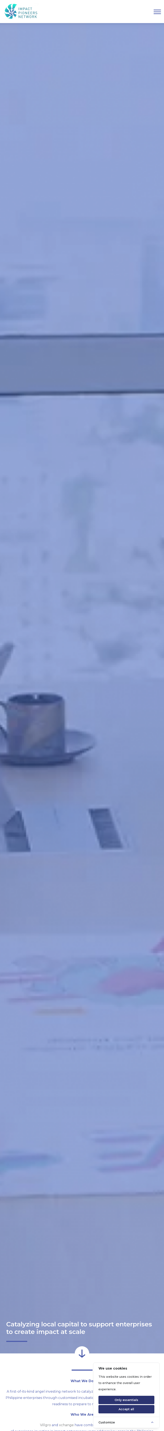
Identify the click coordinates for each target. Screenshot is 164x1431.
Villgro (45, 1425)
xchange (66, 1425)
